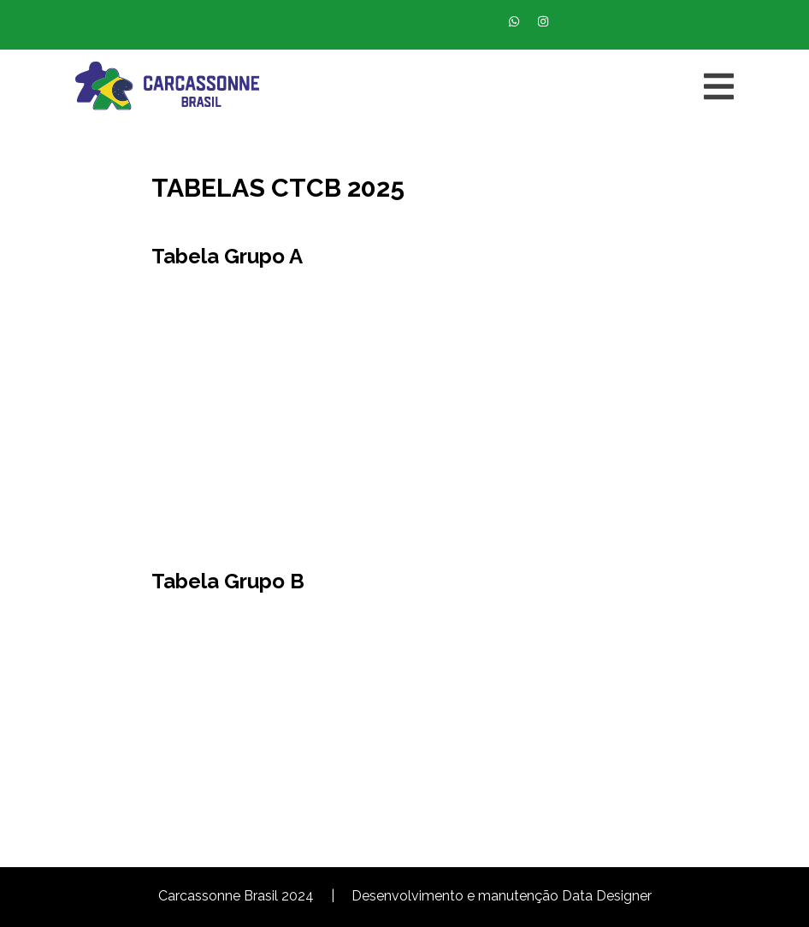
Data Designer (607, 896)
